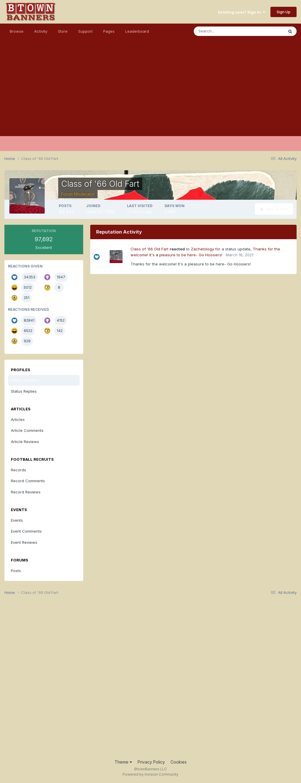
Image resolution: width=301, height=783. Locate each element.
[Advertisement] (150, 95)
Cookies (178, 761)
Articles (18, 419)
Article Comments (27, 430)
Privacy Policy (151, 761)
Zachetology (202, 249)
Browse (17, 31)
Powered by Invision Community (150, 774)
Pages (109, 31)
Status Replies (24, 391)
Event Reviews (24, 542)
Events (17, 520)
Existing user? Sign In (241, 12)
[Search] (219, 31)
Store (63, 31)
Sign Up (283, 11)
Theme (123, 761)
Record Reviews (26, 492)
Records (18, 470)
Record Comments (28, 480)
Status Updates (25, 380)
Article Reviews (25, 441)
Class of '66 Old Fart (149, 249)
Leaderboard (137, 31)
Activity (40, 31)
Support (85, 31)
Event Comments (26, 531)
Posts (16, 570)
